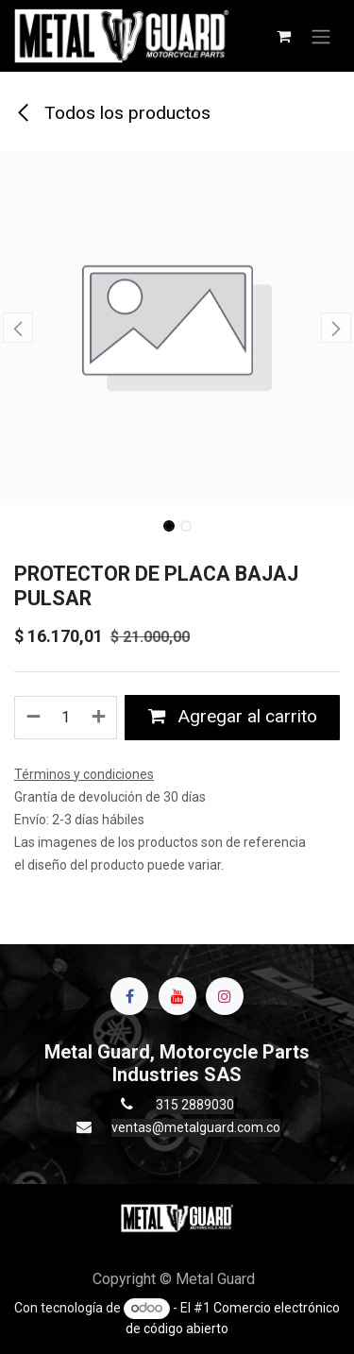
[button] (18, 328)
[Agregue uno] (99, 717)
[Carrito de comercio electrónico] (283, 36)
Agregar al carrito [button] (232, 716)
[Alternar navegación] (321, 36)
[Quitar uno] (32, 717)
